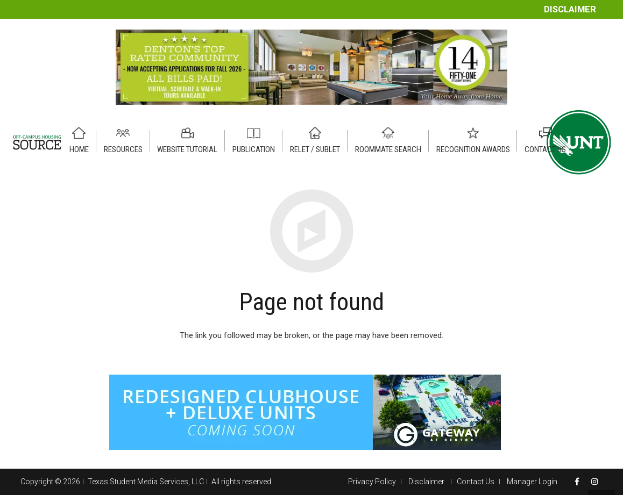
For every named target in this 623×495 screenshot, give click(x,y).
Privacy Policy (372, 481)
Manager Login (532, 481)
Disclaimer (570, 9)
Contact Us (475, 481)
